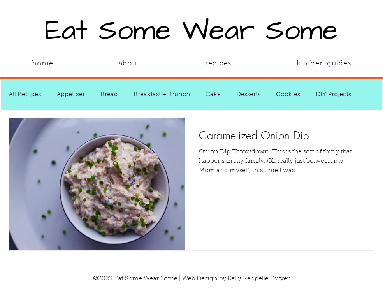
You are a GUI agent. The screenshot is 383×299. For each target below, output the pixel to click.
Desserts (248, 94)
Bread (109, 94)
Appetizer (70, 94)
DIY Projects (333, 94)
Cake (213, 94)
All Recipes (25, 94)
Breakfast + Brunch (162, 94)
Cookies (288, 94)
